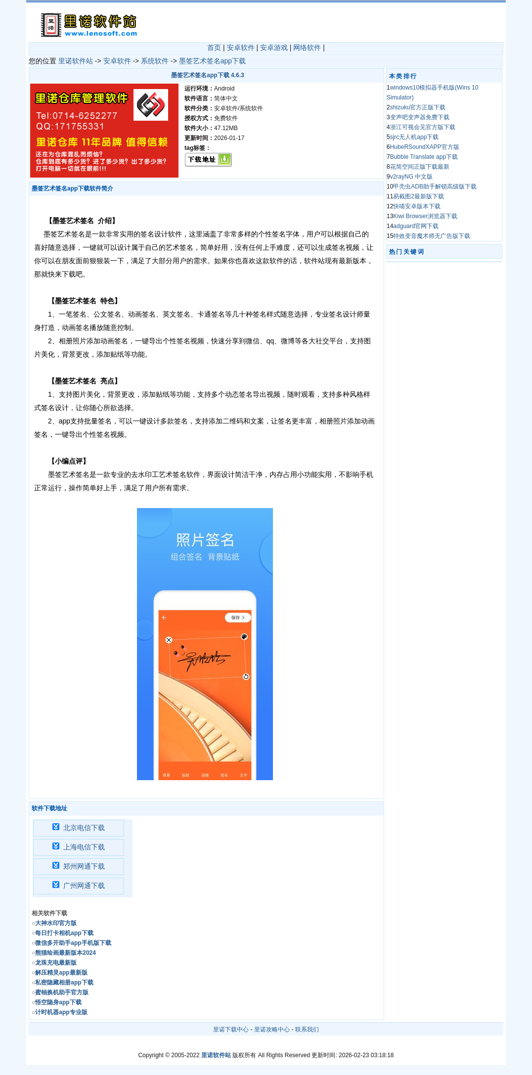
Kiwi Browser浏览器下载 (425, 216)
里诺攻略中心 (272, 1029)
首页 (214, 47)
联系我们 (307, 1029)
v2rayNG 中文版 (411, 176)
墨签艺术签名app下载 (212, 61)
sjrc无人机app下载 (414, 137)
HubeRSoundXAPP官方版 (424, 146)
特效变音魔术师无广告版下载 (431, 236)
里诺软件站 (75, 61)
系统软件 (155, 61)
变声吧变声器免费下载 (419, 117)
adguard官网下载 (416, 226)
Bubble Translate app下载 (424, 156)
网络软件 (307, 47)
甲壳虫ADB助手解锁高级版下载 (435, 186)
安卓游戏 (274, 47)
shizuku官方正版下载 (418, 107)
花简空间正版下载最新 (419, 166)
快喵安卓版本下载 (417, 206)
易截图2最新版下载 (418, 196)
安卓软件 (241, 47)
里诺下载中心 (231, 1029)
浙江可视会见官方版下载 (422, 127)
